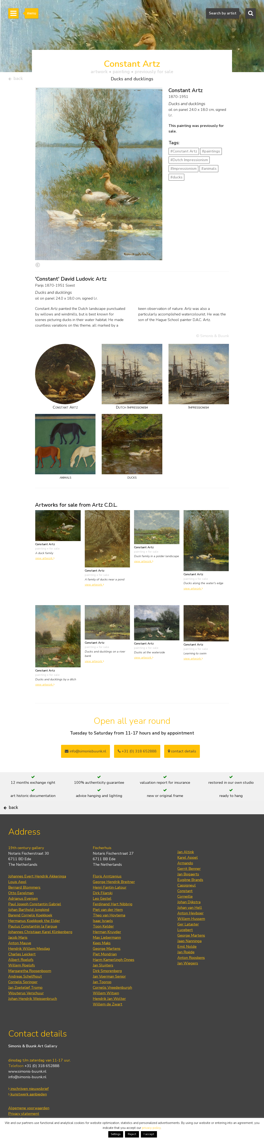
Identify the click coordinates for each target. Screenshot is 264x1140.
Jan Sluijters (103, 978)
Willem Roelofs (21, 978)
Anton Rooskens (191, 970)
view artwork (44, 560)
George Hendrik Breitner (114, 894)
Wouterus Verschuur (26, 1006)
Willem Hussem (191, 931)
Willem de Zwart (107, 1017)
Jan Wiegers (187, 976)
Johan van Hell (189, 920)
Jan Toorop (102, 994)
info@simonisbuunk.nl (85, 752)
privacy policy (151, 1128)
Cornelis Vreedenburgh (112, 1000)
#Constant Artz (183, 153)
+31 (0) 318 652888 (137, 752)
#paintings (211, 153)
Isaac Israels (103, 933)
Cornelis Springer (23, 994)
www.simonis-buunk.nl (27, 1084)
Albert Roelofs (20, 972)
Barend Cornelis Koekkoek (30, 928)
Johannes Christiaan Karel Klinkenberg (40, 944)
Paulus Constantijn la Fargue (32, 939)
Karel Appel (187, 870)
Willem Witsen (106, 1006)
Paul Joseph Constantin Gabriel (34, 917)
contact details (182, 752)
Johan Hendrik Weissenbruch (32, 1011)
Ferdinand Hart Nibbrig (112, 917)
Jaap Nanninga (189, 953)
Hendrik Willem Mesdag (29, 961)
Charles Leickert (22, 967)
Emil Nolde (187, 959)
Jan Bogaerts (188, 887)
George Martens (106, 961)
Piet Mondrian (105, 967)
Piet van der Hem (108, 922)
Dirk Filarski (102, 905)
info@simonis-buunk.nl (27, 1089)
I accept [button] (149, 1134)
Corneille (185, 909)
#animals (209, 170)
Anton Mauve (19, 956)
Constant (185, 903)
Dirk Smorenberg (107, 983)
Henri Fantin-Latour (109, 900)
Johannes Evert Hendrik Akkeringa (37, 889)
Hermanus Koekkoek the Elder (34, 933)
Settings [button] (116, 1134)
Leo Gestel (102, 911)
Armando (185, 876)
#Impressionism (183, 170)
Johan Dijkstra (188, 915)
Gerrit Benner (189, 881)
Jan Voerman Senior (109, 989)
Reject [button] (132, 1134)
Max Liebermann (107, 950)
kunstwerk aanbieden (27, 1107)
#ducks (176, 178)
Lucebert (185, 942)
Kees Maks (102, 956)
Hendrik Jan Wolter (109, 1011)
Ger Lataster (188, 937)
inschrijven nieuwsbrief (28, 1101)
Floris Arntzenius (107, 889)
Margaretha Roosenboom (29, 983)
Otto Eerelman (21, 905)
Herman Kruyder (107, 944)
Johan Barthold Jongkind (28, 922)
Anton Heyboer (190, 926)
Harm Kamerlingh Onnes (113, 972)
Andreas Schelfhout (25, 989)
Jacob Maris (17, 950)
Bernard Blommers (24, 900)
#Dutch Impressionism (189, 161)
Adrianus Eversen (23, 911)
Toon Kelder (103, 939)
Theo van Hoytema (109, 928)
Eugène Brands (190, 892)
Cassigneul (186, 898)
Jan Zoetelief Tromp (25, 1000)
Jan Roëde (185, 965)
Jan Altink (185, 864)
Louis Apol (17, 894)
